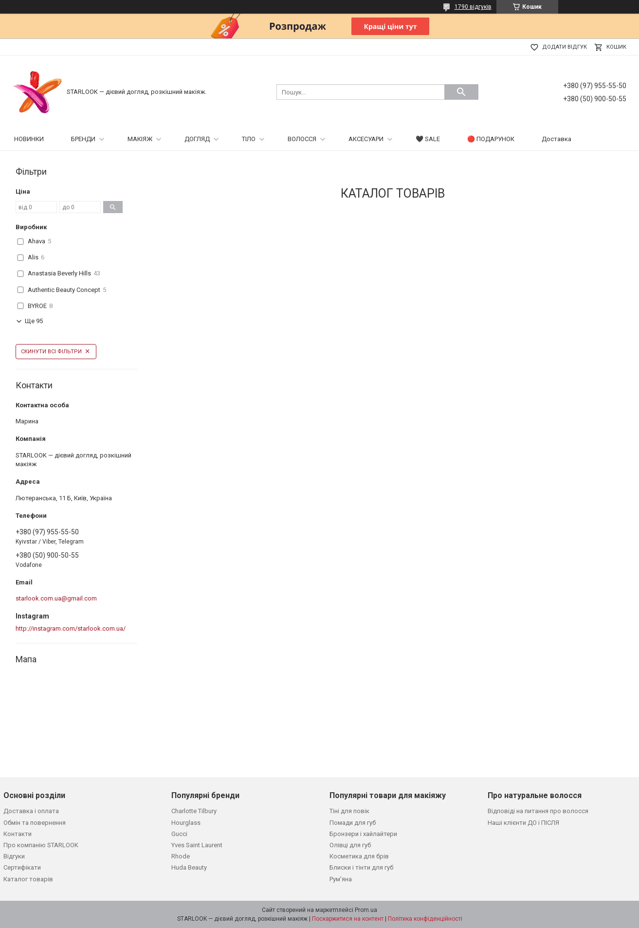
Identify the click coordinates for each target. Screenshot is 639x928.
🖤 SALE (428, 139)
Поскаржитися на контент (347, 918)
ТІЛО (249, 139)
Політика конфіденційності (425, 918)
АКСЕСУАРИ (365, 139)
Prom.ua (366, 910)
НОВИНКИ (29, 139)
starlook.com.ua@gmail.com (56, 598)
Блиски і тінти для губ (361, 867)
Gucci (179, 833)
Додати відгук (564, 47)
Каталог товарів (28, 879)
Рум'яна (340, 879)
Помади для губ (352, 822)
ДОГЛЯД (197, 139)
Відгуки (14, 856)
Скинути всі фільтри (51, 351)
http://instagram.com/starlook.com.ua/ (71, 628)
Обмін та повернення (34, 822)
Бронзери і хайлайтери (363, 833)
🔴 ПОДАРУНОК (490, 139)
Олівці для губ (350, 845)
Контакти (17, 833)
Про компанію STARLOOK (40, 845)
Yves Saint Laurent (196, 845)
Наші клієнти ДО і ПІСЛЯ (523, 822)
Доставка (556, 139)
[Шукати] (461, 92)
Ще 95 (34, 321)
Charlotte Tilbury (194, 811)
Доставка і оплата (31, 811)
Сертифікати (22, 867)
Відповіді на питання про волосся (538, 811)
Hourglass (186, 822)
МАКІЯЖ (140, 139)
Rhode (180, 856)
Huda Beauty (189, 867)
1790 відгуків (473, 6)
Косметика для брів (359, 856)
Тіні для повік (349, 811)
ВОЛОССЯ (302, 139)
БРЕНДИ (83, 139)
